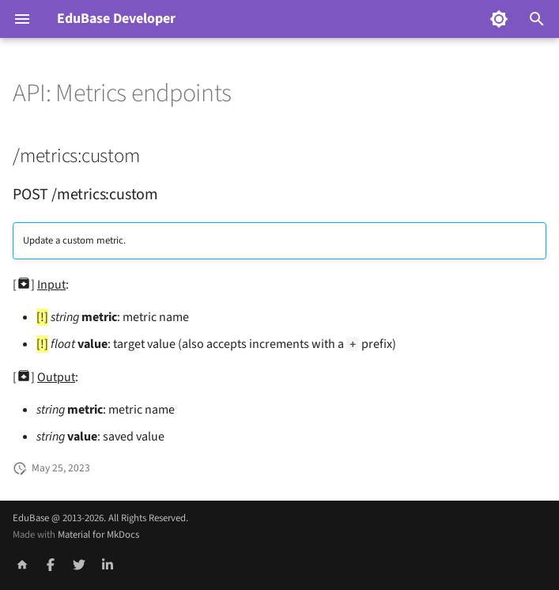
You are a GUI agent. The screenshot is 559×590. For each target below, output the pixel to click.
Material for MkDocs (98, 535)
